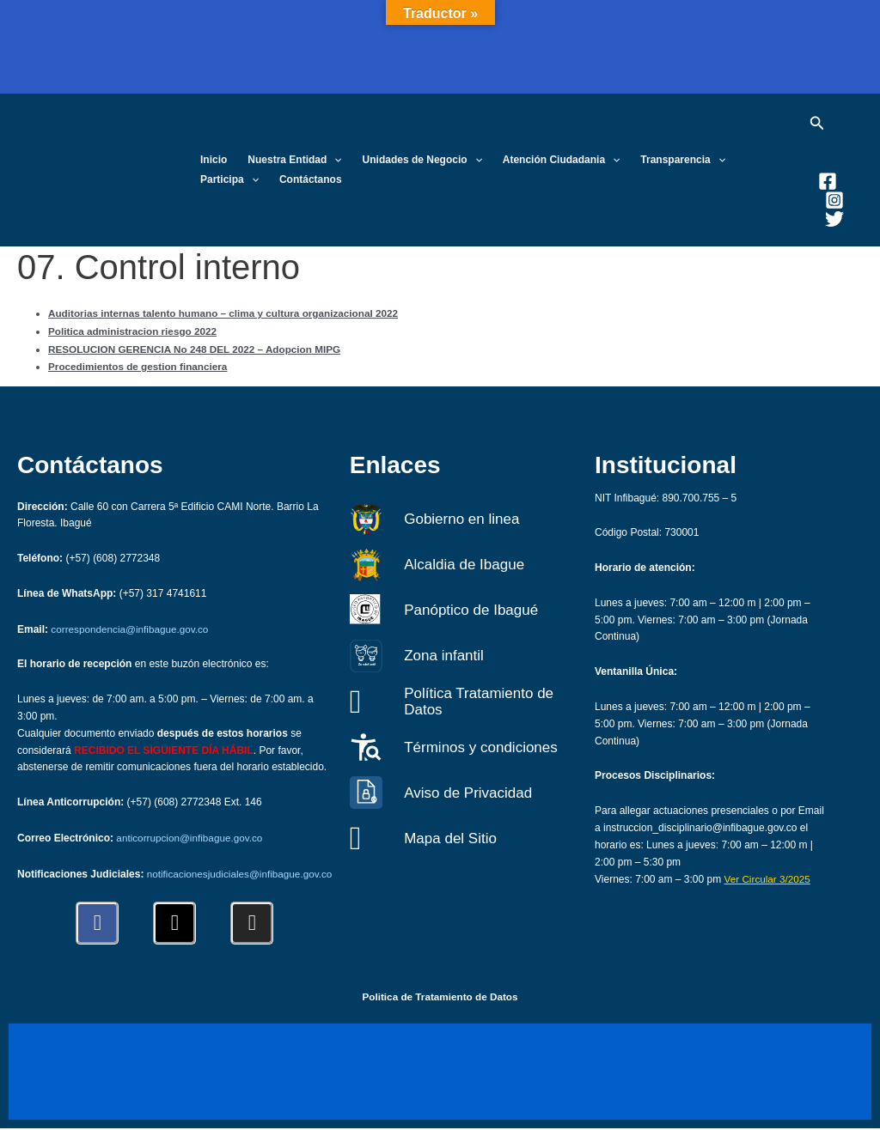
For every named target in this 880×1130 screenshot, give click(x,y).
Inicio (213, 160)
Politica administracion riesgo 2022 (134, 330)
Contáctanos (310, 179)
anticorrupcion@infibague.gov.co (191, 823)
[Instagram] (834, 200)
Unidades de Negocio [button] (422, 160)
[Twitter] (834, 219)
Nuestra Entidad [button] (294, 160)
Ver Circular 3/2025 (768, 866)
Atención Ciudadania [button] (561, 160)
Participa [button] (229, 180)
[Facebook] (827, 181)
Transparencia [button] (682, 160)
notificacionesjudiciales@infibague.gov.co (168, 875)
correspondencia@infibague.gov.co (131, 615)
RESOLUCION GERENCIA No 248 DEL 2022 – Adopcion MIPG (197, 347)
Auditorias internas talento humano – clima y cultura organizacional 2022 (227, 313)
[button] (334, 160)
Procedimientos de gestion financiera (139, 363)
